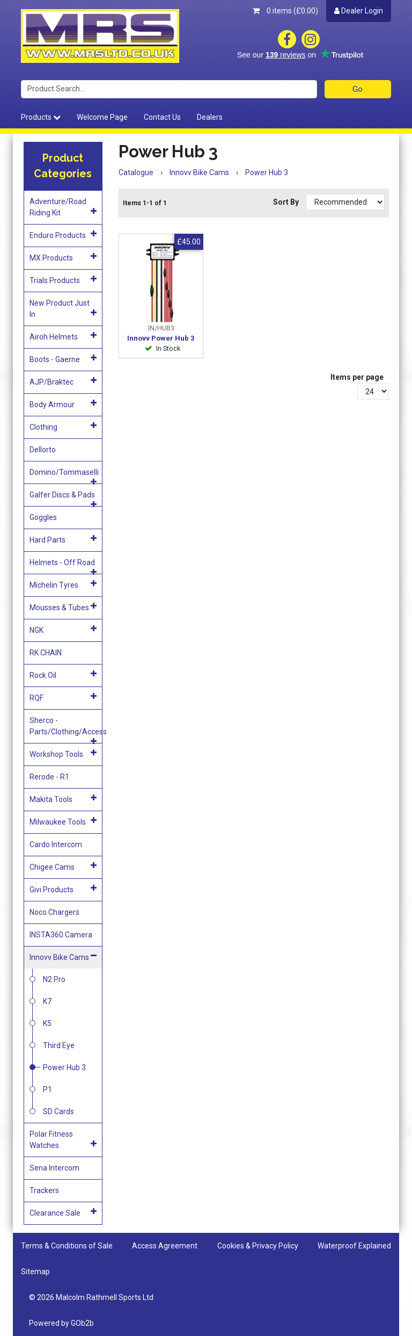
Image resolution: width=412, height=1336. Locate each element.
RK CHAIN (46, 652)
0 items (285, 10)
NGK (63, 629)
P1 (47, 1089)
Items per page (357, 377)
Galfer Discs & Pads (63, 498)
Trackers (44, 1190)
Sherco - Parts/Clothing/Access (66, 729)
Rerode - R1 (49, 776)
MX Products (63, 257)
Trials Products (63, 280)
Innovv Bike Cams (63, 957)
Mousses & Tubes (63, 607)
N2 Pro (54, 979)
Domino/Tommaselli (64, 475)
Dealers (210, 117)
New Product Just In (63, 309)
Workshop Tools (63, 754)
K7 (47, 1001)
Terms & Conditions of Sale (67, 1245)
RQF (63, 697)
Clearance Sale (63, 1212)
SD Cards (58, 1111)
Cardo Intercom (56, 844)
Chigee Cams (63, 866)
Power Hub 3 (64, 1067)
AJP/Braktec (63, 381)
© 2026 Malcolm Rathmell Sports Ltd (91, 1297)
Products (41, 117)
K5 (47, 1023)
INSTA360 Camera (61, 934)
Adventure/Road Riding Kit (63, 207)
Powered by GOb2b (61, 1323)
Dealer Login (358, 10)
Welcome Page (102, 117)
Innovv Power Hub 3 (161, 338)
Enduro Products (63, 235)
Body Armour (63, 404)
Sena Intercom (54, 1168)
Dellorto (43, 449)
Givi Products (63, 889)
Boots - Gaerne (63, 359)
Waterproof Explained (354, 1245)
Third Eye (59, 1045)
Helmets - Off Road (63, 566)
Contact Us (162, 117)
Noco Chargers (54, 912)
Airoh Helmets (63, 336)
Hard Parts (63, 539)
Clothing (63, 426)
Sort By (286, 202)
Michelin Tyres (63, 584)
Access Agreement (164, 1245)
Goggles (43, 517)
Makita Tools (63, 799)
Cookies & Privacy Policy (257, 1245)
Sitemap (35, 1271)
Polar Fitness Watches (63, 1140)
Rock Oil (63, 675)
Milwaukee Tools (63, 821)
